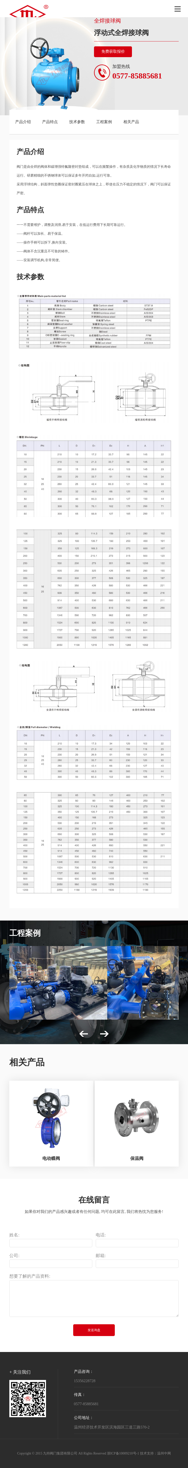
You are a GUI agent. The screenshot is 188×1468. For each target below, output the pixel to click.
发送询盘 (94, 1330)
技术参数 (77, 122)
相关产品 (131, 122)
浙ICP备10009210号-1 (123, 1453)
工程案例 (104, 122)
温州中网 (164, 1453)
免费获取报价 (113, 52)
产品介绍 (23, 122)
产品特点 (50, 122)
